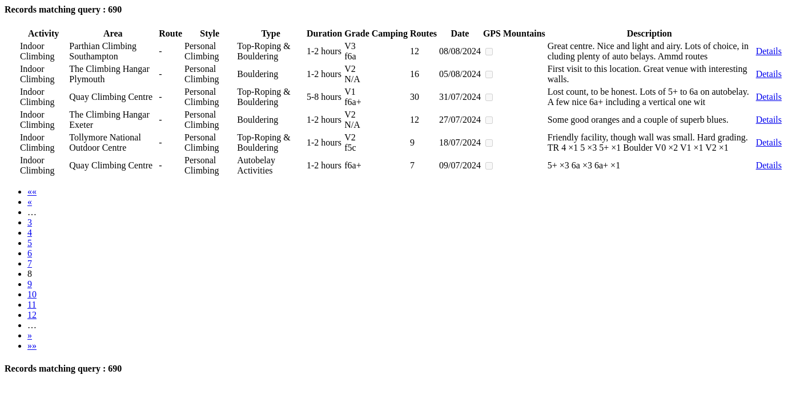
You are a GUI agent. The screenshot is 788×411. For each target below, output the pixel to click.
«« (32, 191)
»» (32, 345)
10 (32, 294)
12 (32, 315)
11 (31, 304)
